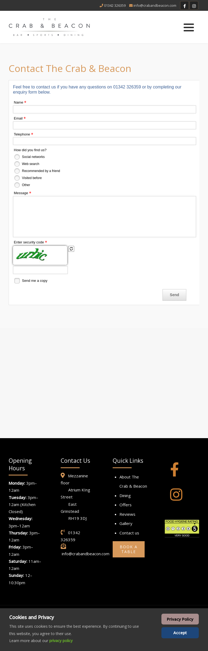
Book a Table (129, 549)
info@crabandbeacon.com (155, 5)
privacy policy (61, 640)
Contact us (129, 533)
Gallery (125, 523)
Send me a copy (34, 281)
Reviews (127, 514)
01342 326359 (115, 5)
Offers (125, 504)
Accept (180, 632)
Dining (125, 495)
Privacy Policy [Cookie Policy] (180, 619)
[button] (189, 27)
